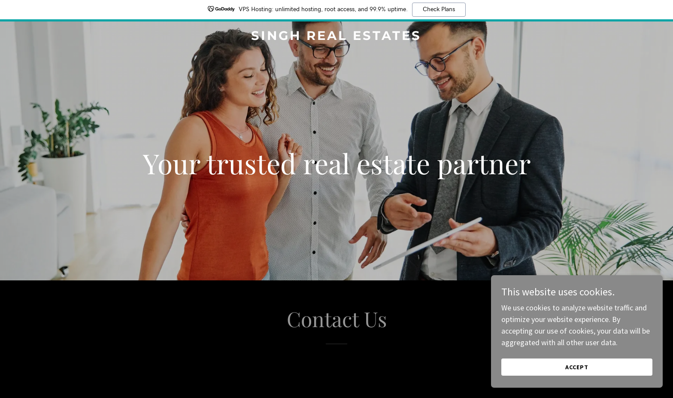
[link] (336, 37)
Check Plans (439, 9)
